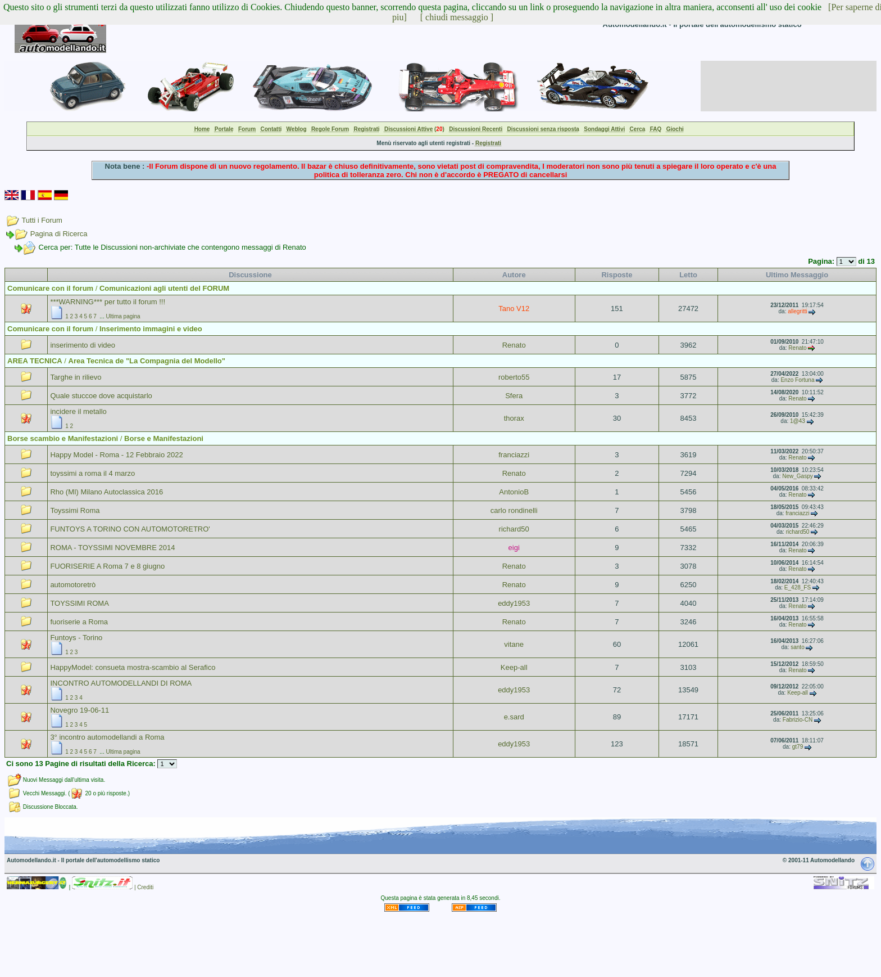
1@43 (797, 421)
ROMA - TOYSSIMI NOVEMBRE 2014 (112, 547)
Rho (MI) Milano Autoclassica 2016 (106, 492)
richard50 (514, 529)
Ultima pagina (123, 316)
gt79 (797, 747)
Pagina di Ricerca (59, 233)
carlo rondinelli (514, 510)
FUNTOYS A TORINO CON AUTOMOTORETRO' (130, 529)
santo (797, 647)
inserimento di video (82, 345)
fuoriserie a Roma (79, 622)
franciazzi (513, 455)
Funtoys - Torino (76, 637)
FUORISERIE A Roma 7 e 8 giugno (107, 566)
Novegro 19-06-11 (79, 710)
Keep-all (514, 667)
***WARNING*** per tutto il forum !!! (107, 302)
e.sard (514, 717)
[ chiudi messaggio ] (456, 17)
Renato (514, 345)
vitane (514, 644)
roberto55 (514, 377)
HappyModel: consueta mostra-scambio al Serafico (132, 667)
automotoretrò (73, 584)
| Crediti (143, 887)
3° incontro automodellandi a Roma (107, 737)
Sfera (514, 395)
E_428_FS (797, 587)
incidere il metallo (78, 411)
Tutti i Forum (41, 220)
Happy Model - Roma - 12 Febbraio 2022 (116, 455)
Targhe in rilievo (75, 377)
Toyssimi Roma (74, 510)
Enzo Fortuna (797, 380)
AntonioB (514, 492)
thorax (514, 418)
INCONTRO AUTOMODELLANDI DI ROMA (120, 683)
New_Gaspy (797, 476)
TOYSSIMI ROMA (79, 603)
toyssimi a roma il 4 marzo (92, 473)
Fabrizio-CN (797, 720)
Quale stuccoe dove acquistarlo (101, 395)
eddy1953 (514, 603)
